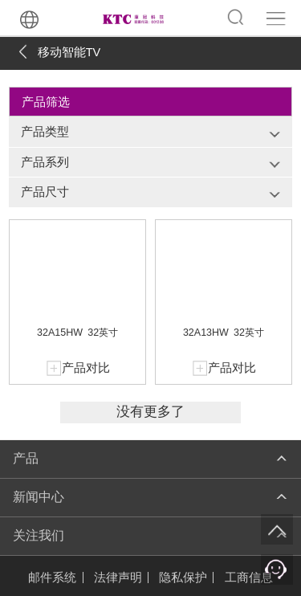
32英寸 (102, 332)
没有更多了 (150, 411)
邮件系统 (52, 578)
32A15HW (60, 332)
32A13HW (206, 332)
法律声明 (118, 578)
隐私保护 (183, 578)
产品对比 (86, 367)
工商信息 (249, 578)
